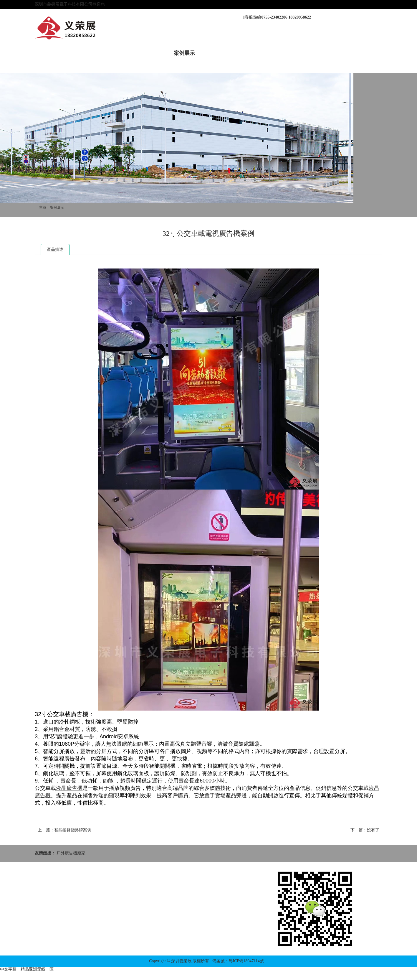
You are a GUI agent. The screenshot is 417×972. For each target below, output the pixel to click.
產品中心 (151, 53)
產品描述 (55, 249)
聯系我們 (284, 53)
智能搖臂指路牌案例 (72, 830)
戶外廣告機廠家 (71, 853)
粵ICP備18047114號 (246, 961)
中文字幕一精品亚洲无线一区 (27, 969)
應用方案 (251, 53)
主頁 (42, 207)
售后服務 (217, 53)
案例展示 (184, 53)
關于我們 (84, 53)
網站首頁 (51, 53)
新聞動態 (117, 53)
